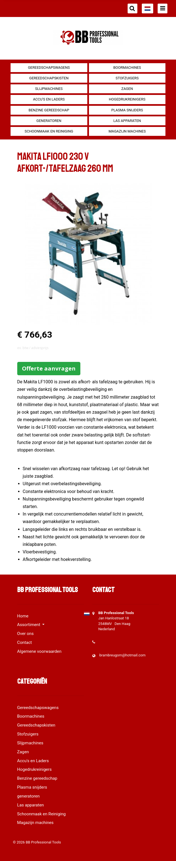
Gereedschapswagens (49, 67)
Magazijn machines (127, 131)
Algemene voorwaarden (39, 651)
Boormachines (127, 67)
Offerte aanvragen (49, 368)
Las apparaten (127, 121)
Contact (24, 642)
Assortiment (29, 624)
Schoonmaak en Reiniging (48, 131)
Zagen (127, 89)
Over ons (25, 633)
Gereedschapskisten (48, 78)
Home (23, 616)
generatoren (48, 121)
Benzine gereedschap (49, 110)
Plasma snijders (127, 110)
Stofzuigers (127, 78)
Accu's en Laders (49, 99)
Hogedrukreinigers (127, 99)
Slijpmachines (49, 89)
